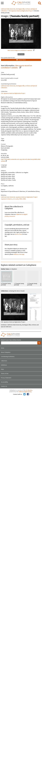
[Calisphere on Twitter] (24, 394)
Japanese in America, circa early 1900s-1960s (13, 199)
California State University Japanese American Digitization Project (19, 197)
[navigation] (2, 3)
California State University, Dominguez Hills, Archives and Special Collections (19, 87)
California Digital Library (25, 392)
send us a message (19, 254)
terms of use (18, 234)
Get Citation (21, 54)
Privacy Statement (6, 378)
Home (2, 348)
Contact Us (4, 386)
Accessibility (4, 382)
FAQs (2, 369)
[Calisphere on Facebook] (28, 394)
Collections (4, 361)
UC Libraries (29, 390)
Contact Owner (21, 60)
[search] (39, 3)
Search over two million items (11, 340)
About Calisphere (5, 352)
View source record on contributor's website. (16, 66)
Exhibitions (4, 365)
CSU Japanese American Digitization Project (20, 11)
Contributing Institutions (7, 357)
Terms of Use (4, 374)
